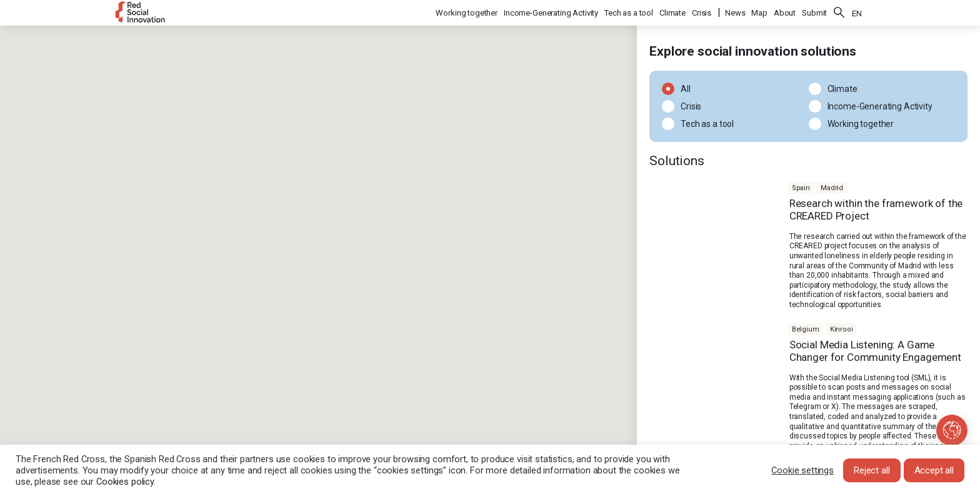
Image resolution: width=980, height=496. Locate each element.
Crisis (701, 13)
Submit (814, 13)
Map (759, 13)
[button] (390, 306)
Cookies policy (125, 481)
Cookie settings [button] (802, 470)
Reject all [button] (872, 470)
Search (839, 12)
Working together (467, 13)
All (682, 88)
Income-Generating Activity (551, 13)
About (785, 13)
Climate (672, 13)
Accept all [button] (934, 470)
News (735, 13)
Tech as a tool (628, 13)
